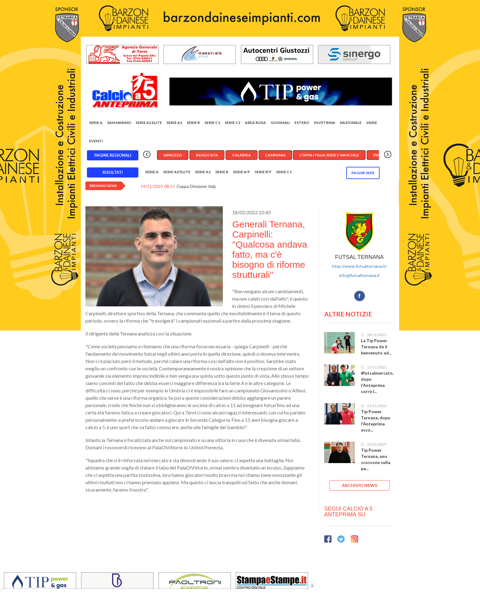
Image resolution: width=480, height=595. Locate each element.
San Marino (119, 122)
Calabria (241, 155)
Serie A (96, 122)
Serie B (193, 122)
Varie (371, 122)
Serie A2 (174, 122)
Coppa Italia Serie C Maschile (329, 155)
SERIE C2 (232, 122)
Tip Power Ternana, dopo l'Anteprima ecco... (375, 420)
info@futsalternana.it (359, 275)
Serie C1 (212, 122)
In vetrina (324, 122)
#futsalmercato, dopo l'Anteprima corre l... (377, 382)
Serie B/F (263, 172)
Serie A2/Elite (176, 172)
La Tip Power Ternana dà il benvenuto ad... (376, 346)
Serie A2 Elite (149, 122)
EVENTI (96, 141)
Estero (301, 122)
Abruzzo (172, 155)
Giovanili (280, 122)
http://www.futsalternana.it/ (359, 266)
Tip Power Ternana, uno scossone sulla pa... (375, 459)
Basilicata (207, 155)
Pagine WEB (362, 172)
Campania (275, 155)
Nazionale (351, 122)
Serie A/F (241, 172)
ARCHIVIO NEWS (359, 485)
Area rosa (255, 122)
